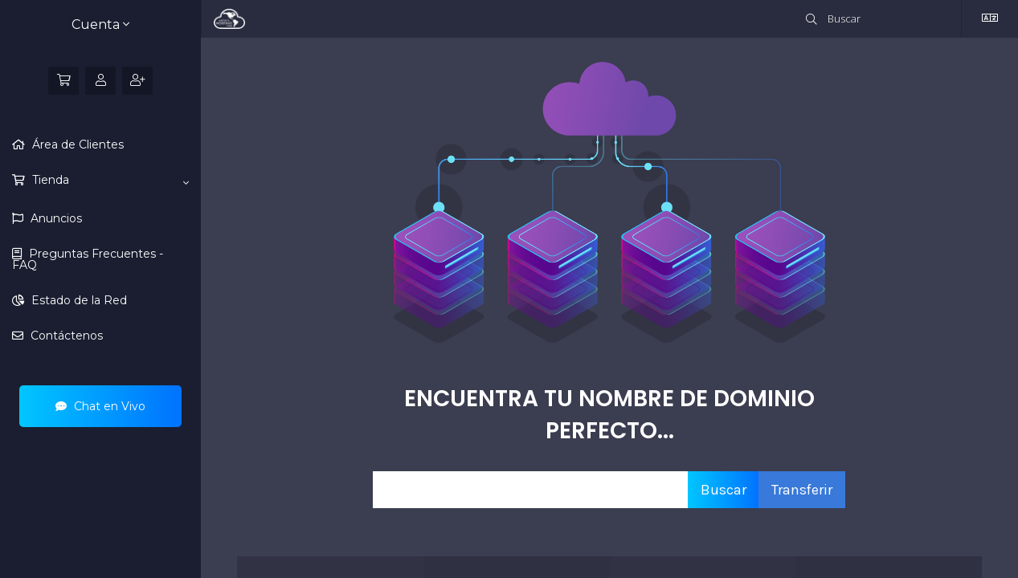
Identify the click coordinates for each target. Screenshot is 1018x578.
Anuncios (54, 218)
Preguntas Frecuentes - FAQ (87, 259)
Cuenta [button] (100, 24)
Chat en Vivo (100, 406)
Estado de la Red (77, 300)
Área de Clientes (76, 144)
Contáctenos (65, 335)
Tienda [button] (109, 181)
